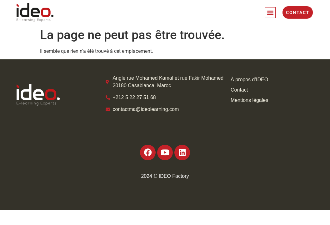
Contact (239, 89)
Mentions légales (249, 100)
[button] (270, 11)
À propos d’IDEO (249, 79)
